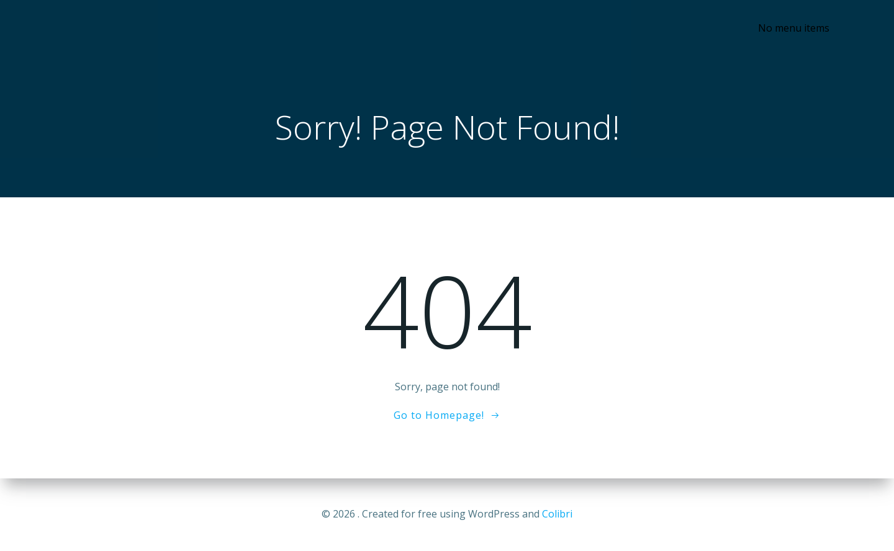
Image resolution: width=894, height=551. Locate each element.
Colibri (557, 514)
